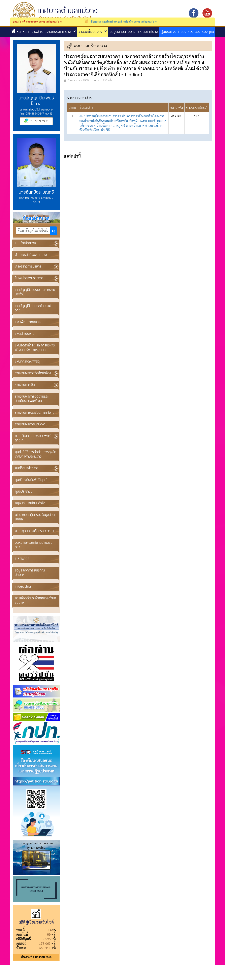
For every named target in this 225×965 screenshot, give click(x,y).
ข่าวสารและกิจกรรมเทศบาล (53, 31)
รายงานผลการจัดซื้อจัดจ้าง (33, 372)
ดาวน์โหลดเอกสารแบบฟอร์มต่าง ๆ (34, 438)
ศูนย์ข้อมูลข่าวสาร (26, 467)
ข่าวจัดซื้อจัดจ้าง (92, 31)
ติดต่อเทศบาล (148, 31)
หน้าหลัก (20, 31)
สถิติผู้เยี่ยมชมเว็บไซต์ (36, 922)
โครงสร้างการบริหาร (28, 266)
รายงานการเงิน (25, 384)
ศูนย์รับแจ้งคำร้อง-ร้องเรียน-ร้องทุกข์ (187, 31)
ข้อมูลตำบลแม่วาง (122, 31)
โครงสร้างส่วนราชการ (29, 277)
